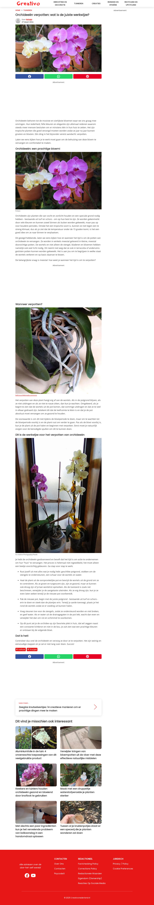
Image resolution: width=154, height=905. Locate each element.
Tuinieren (78, 3)
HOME (17, 10)
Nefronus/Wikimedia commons (26, 395)
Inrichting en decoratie (60, 3)
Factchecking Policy (88, 863)
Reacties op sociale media (91, 883)
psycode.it (59, 873)
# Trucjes (32, 649)
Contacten (59, 868)
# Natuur (20, 649)
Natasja (29, 19)
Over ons (59, 863)
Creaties (96, 3)
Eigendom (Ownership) (90, 878)
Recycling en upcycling (130, 3)
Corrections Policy (87, 868)
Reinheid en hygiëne (113, 3)
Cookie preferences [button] (123, 868)
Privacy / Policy (120, 863)
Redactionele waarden (90, 873)
